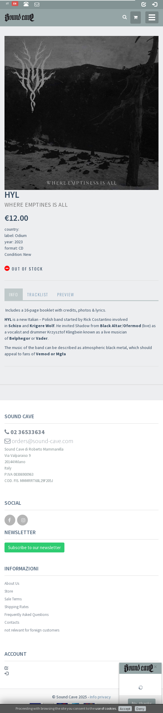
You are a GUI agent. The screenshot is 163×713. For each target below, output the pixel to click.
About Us (11, 583)
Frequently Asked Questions (26, 614)
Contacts (11, 622)
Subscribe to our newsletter (34, 547)
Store (8, 591)
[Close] (155, 667)
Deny (140, 708)
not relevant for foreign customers (31, 630)
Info (13, 294)
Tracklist (37, 294)
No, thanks (142, 703)
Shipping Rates (16, 606)
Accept (125, 708)
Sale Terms (13, 599)
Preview (65, 294)
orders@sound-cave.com (38, 441)
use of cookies (105, 708)
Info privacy (100, 697)
